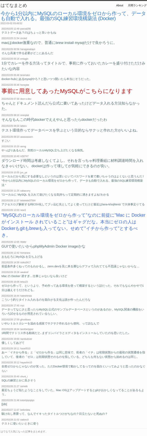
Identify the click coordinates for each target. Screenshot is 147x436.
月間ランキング (137, 5)
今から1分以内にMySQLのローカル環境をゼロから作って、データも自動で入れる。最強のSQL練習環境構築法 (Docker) (73, 16)
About (119, 5)
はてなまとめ (14, 5)
